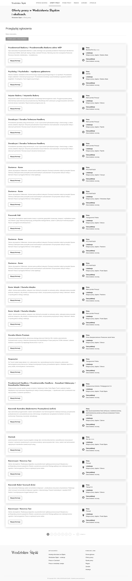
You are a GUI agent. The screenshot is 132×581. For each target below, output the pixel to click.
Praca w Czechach (54, 560)
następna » (82, 534)
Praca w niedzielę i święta (56, 563)
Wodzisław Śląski (17, 17)
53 (77, 534)
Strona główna (41, 3)
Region (76, 3)
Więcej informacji (15, 61)
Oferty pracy (55, 3)
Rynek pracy (66, 3)
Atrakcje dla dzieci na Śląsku (57, 554)
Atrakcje (93, 3)
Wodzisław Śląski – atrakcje (57, 557)
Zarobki (84, 3)
